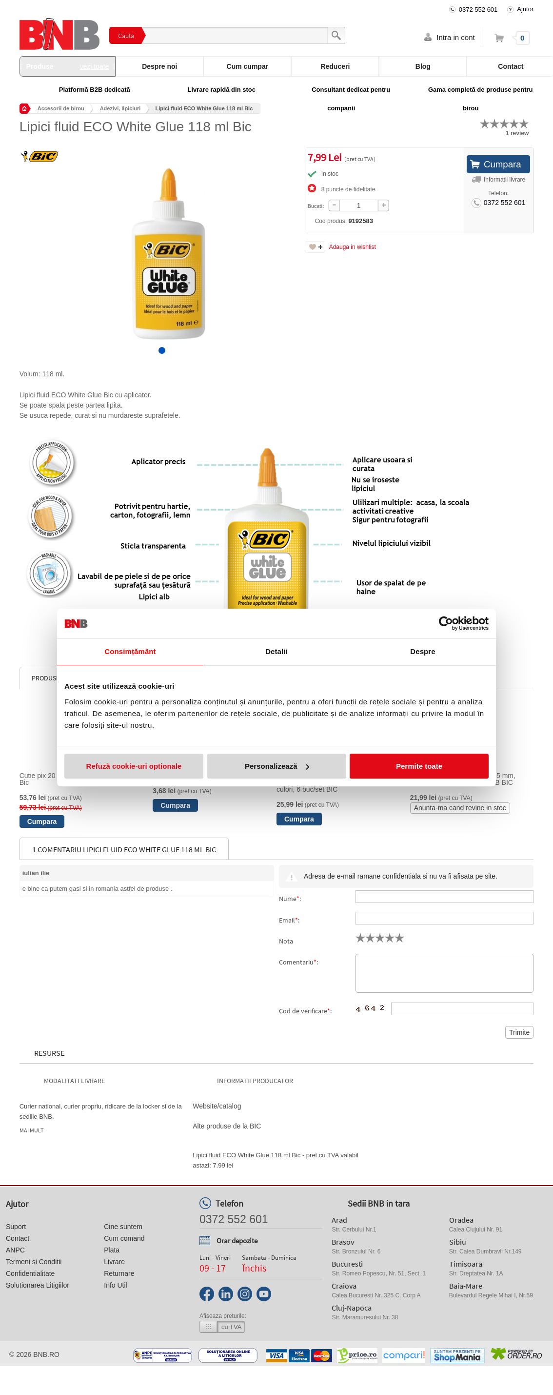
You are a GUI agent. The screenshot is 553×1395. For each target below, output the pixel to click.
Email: (289, 920)
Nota (286, 941)
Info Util (115, 1285)
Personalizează (277, 766)
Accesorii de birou (61, 108)
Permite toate (419, 766)
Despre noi (159, 66)
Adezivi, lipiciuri (120, 108)
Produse (68, 66)
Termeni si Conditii (33, 1262)
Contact (17, 1238)
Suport (16, 1227)
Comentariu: (298, 962)
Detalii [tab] (276, 651)
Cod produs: (316, 221)
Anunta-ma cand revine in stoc (460, 808)
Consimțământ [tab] (130, 651)
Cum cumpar (248, 66)
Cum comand (124, 1238)
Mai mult (31, 1130)
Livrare (114, 1262)
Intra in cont (455, 37)
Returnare (119, 1273)
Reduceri (335, 66)
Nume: (290, 898)
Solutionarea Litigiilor (37, 1285)
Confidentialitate (30, 1273)
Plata (111, 1250)
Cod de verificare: (305, 1010)
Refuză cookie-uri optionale (134, 766)
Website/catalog (217, 1106)
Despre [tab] (422, 651)
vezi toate (94, 66)
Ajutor (525, 9)
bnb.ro (46, 1354)
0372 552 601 (478, 9)
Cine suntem (123, 1227)
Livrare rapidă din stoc (222, 89)
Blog (423, 66)
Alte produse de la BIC (227, 1126)
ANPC (15, 1250)
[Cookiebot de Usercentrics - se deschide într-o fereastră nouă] (446, 623)
